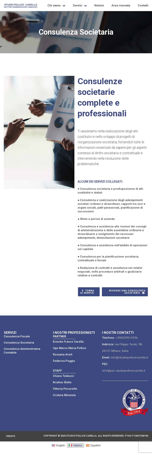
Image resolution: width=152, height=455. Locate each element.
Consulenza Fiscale (17, 336)
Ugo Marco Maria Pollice (69, 348)
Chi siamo (54, 5)
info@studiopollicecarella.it (129, 357)
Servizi (77, 5)
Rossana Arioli (62, 354)
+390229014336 (127, 337)
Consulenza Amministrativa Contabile (22, 350)
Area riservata (121, 5)
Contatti (143, 5)
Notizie (99, 5)
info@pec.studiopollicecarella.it (123, 370)
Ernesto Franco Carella (68, 341)
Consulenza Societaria (19, 342)
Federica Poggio (64, 361)
